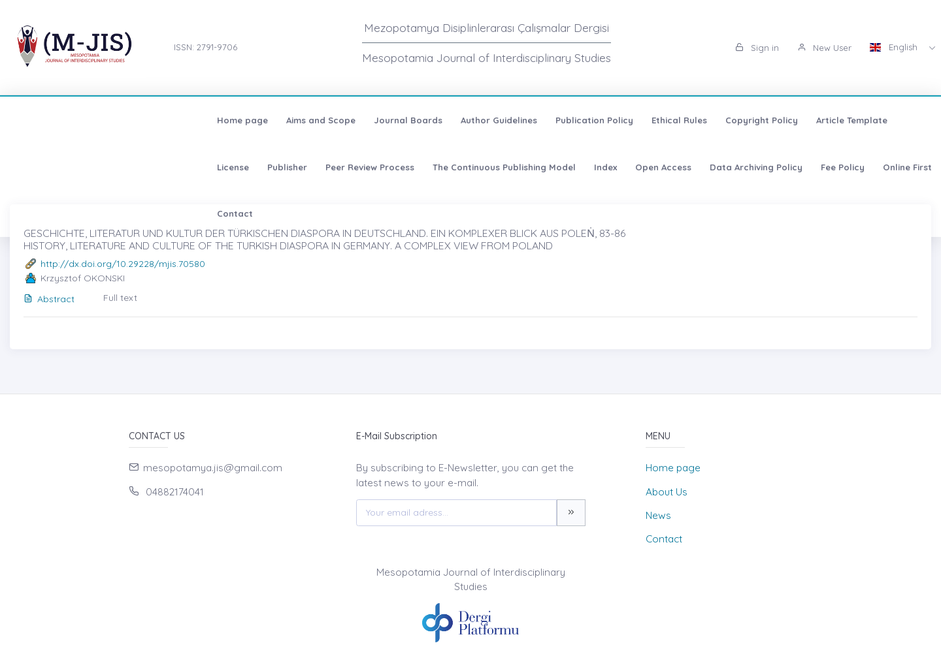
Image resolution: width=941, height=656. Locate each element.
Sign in (757, 47)
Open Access (255, 167)
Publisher (784, 120)
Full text (120, 298)
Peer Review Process (866, 120)
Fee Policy (435, 167)
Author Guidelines (307, 120)
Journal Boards (216, 120)
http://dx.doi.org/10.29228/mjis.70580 (123, 264)
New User (824, 47)
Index (197, 167)
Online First (499, 167)
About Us (666, 492)
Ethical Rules (487, 120)
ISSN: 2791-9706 (205, 47)
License (730, 120)
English (895, 47)
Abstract (49, 299)
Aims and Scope (128, 120)
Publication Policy (402, 120)
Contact (560, 167)
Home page (50, 120)
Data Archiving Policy (348, 167)
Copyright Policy (569, 120)
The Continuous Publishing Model (96, 167)
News (658, 515)
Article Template (659, 120)
